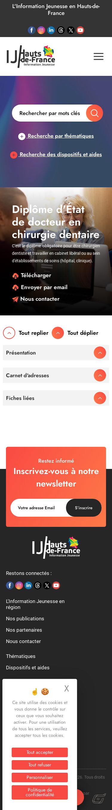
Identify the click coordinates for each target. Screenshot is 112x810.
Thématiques (21, 656)
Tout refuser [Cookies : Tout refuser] (39, 764)
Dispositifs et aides (28, 668)
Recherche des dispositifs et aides (56, 154)
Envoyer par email (39, 287)
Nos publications (25, 619)
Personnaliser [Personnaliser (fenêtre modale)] (40, 777)
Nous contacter (35, 299)
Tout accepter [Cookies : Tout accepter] (40, 752)
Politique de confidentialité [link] (40, 792)
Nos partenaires (24, 630)
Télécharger (31, 275)
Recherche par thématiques (56, 136)
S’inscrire (84, 508)
